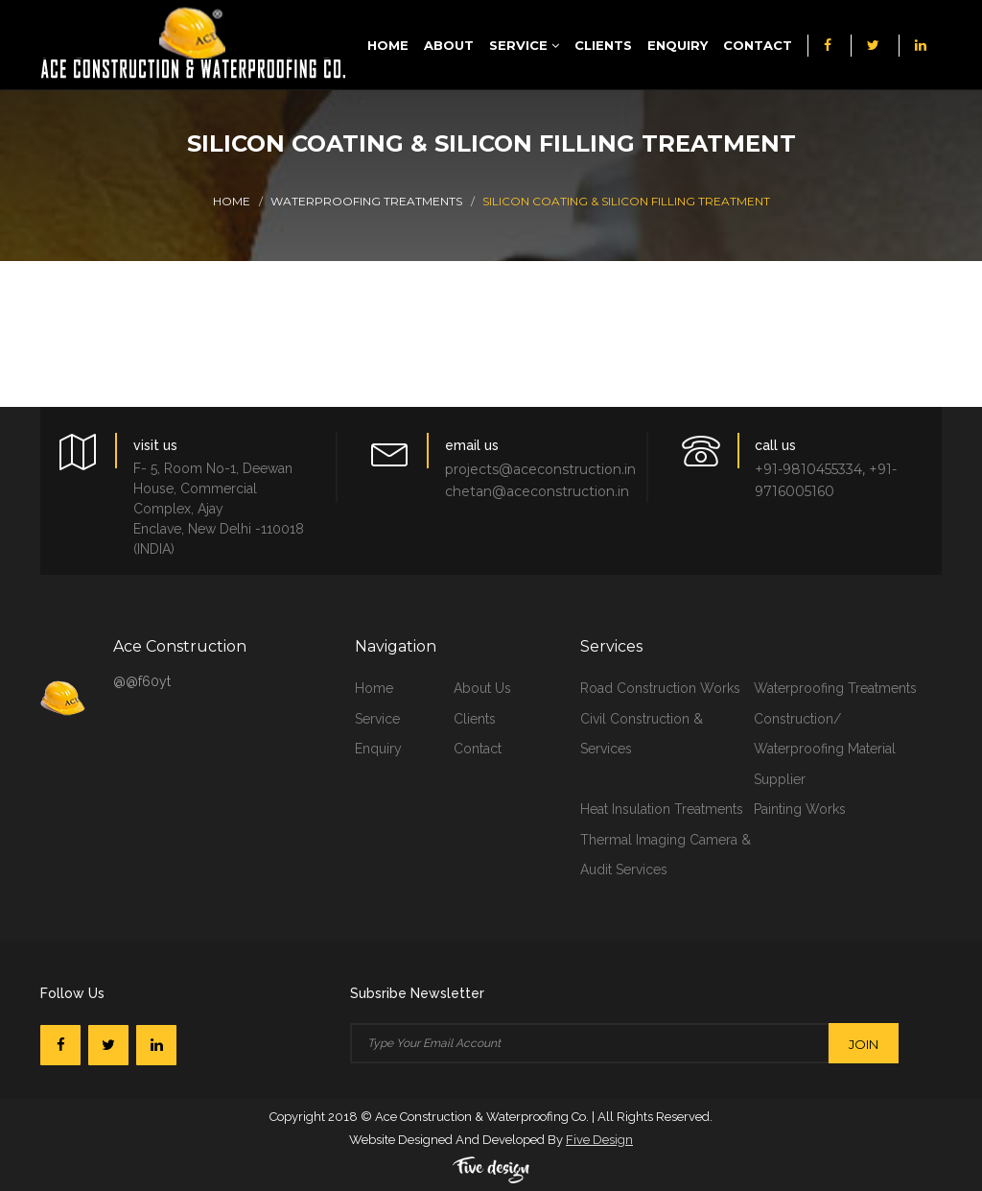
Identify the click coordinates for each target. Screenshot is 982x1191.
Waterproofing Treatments (366, 201)
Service (524, 45)
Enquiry (677, 45)
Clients (603, 45)
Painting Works (800, 809)
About (449, 45)
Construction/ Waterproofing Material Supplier (825, 749)
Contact (757, 45)
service (377, 719)
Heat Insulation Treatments (661, 809)
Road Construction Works (660, 688)
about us (482, 688)
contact (478, 748)
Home (388, 45)
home (374, 688)
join (863, 1044)
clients (475, 719)
